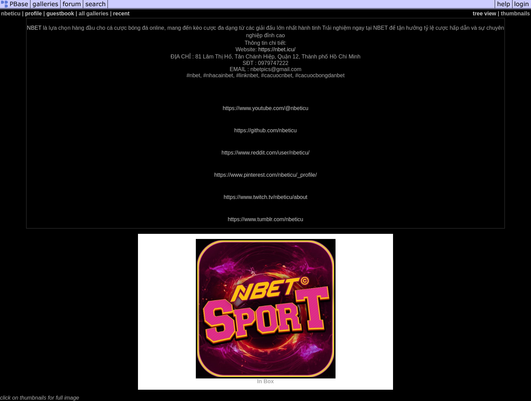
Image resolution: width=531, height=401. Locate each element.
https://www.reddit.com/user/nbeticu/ (265, 153)
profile (33, 13)
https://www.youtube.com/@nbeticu (265, 108)
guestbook (60, 13)
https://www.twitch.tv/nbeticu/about (265, 197)
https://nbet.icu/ (276, 49)
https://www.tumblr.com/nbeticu (265, 219)
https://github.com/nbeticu (265, 130)
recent (121, 13)
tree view (484, 13)
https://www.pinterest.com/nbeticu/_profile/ (265, 175)
